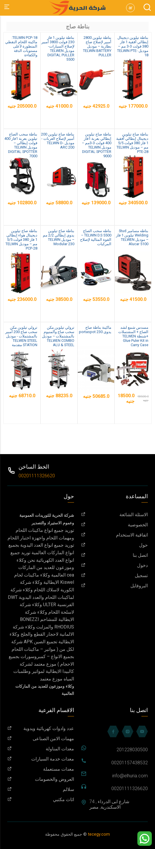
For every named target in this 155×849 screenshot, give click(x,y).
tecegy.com (99, 834)
